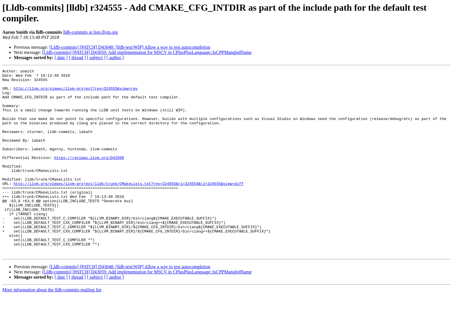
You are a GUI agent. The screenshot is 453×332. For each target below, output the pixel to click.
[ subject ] (96, 57)
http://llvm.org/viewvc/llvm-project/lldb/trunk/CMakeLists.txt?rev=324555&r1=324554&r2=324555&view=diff (129, 206)
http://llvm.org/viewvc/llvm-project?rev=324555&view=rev (76, 92)
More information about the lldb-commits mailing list (51, 327)
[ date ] (61, 57)
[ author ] (115, 57)
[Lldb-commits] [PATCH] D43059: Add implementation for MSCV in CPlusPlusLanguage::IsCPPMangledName (147, 52)
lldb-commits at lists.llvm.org (90, 32)
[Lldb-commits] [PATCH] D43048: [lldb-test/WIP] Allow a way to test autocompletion (129, 47)
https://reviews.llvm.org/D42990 (89, 175)
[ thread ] (77, 57)
